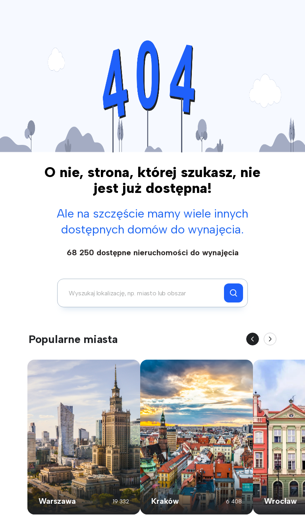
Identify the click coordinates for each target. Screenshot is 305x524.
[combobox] (143, 293)
